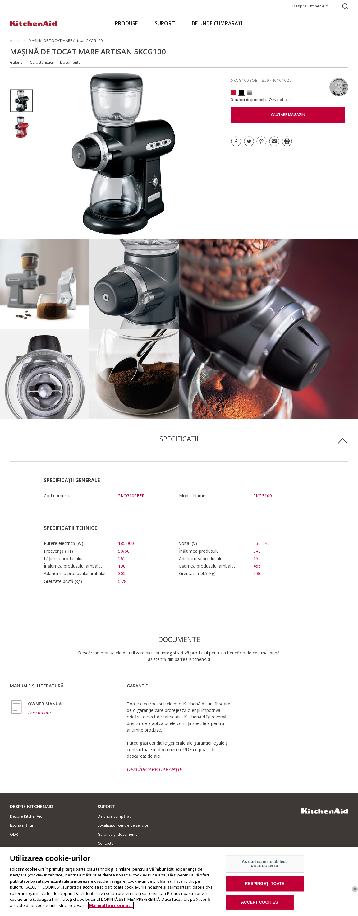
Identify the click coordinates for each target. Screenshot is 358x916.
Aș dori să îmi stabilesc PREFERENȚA (265, 868)
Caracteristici (41, 62)
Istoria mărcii (21, 825)
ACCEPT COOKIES (259, 906)
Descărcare (39, 712)
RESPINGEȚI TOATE (264, 887)
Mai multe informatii (111, 909)
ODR (14, 834)
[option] (21, 101)
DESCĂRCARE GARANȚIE (154, 769)
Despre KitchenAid (310, 6)
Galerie (16, 62)
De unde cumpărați (114, 816)
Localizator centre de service (123, 825)
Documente (70, 62)
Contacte (105, 843)
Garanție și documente (118, 834)
